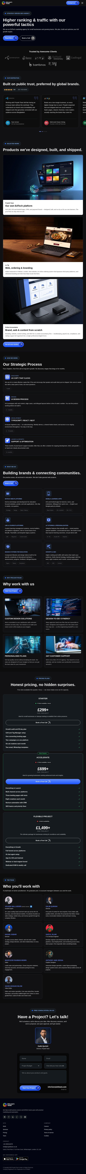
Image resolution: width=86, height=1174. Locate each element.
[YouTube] (25, 1117)
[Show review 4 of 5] (45, 131)
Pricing (5, 1132)
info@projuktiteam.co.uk (10, 1146)
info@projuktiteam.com (57, 1087)
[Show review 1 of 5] (40, 131)
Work (4, 1126)
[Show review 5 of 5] (46, 131)
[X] (21, 1117)
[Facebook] (4, 1117)
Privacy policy (48, 1129)
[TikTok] (17, 1117)
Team (4, 1136)
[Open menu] (82, 3)
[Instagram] (8, 1117)
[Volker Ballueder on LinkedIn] (31, 906)
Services (5, 1129)
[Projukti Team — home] (7, 3)
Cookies (46, 1136)
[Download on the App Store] (8, 1159)
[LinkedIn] (12, 1117)
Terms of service (49, 1132)
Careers (46, 1126)
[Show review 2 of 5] (42, 131)
